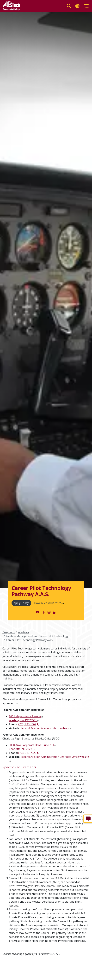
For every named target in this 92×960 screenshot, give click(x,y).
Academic (23, 632)
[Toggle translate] (77, 6)
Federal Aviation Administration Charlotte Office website (55, 757)
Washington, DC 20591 (23, 720)
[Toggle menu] (86, 6)
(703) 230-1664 (27, 724)
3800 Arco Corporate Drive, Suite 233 (31, 745)
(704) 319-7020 (27, 753)
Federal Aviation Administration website (45, 728)
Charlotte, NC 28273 (21, 749)
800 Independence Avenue (25, 716)
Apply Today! (21, 603)
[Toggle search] (69, 6)
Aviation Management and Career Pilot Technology (37, 636)
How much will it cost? (49, 603)
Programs (8, 632)
